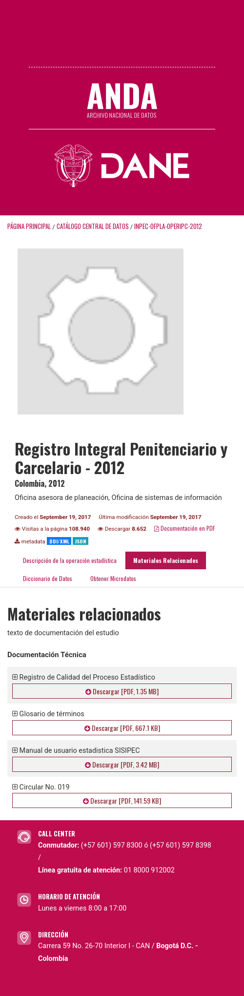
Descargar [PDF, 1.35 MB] (122, 691)
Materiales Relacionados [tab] (165, 560)
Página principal (29, 226)
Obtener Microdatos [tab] (112, 578)
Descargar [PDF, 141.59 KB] (122, 800)
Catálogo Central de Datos (93, 226)
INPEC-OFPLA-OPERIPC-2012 (168, 226)
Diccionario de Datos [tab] (47, 578)
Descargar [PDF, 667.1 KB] (122, 728)
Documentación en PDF (184, 528)
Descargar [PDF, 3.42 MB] (122, 764)
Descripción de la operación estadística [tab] (70, 560)
